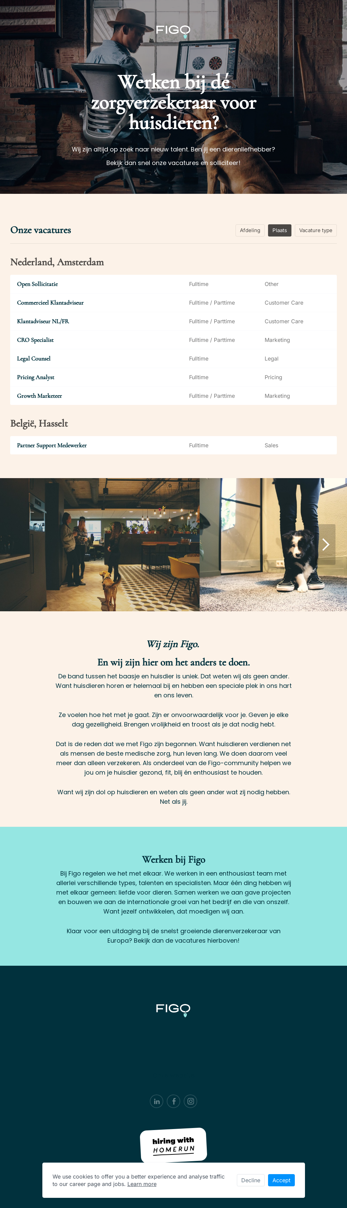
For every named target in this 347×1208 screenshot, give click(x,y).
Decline (250, 1180)
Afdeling (250, 230)
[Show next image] (325, 544)
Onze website (173, 1075)
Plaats (279, 230)
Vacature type (315, 230)
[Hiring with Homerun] (173, 1145)
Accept (281, 1180)
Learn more (142, 1184)
